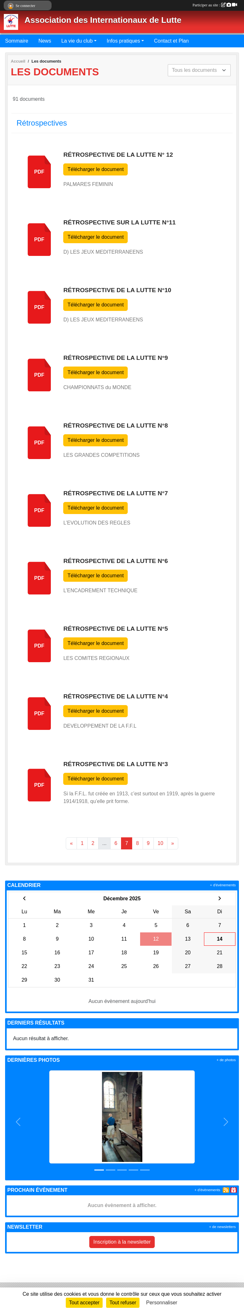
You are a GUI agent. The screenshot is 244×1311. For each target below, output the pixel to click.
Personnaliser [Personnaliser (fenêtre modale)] (161, 1302)
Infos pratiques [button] (123, 41)
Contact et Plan (171, 41)
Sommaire (16, 41)
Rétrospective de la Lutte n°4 (115, 696)
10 (160, 843)
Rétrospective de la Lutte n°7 (115, 493)
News (44, 41)
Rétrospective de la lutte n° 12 (118, 154)
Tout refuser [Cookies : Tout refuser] (122, 1302)
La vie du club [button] (77, 41)
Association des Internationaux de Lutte (102, 20)
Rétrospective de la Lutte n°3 (115, 764)
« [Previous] (71, 843)
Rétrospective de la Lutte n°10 (117, 290)
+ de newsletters (222, 1227)
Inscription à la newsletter (122, 1242)
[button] (18, 1122)
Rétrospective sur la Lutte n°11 (119, 222)
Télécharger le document (95, 169)
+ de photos (226, 1060)
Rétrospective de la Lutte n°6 (115, 561)
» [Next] (172, 843)
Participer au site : (215, 5)
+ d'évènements (223, 885)
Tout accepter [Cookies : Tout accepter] (84, 1302)
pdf (39, 172)
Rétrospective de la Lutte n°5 (115, 628)
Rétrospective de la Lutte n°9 (115, 357)
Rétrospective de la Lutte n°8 (115, 425)
